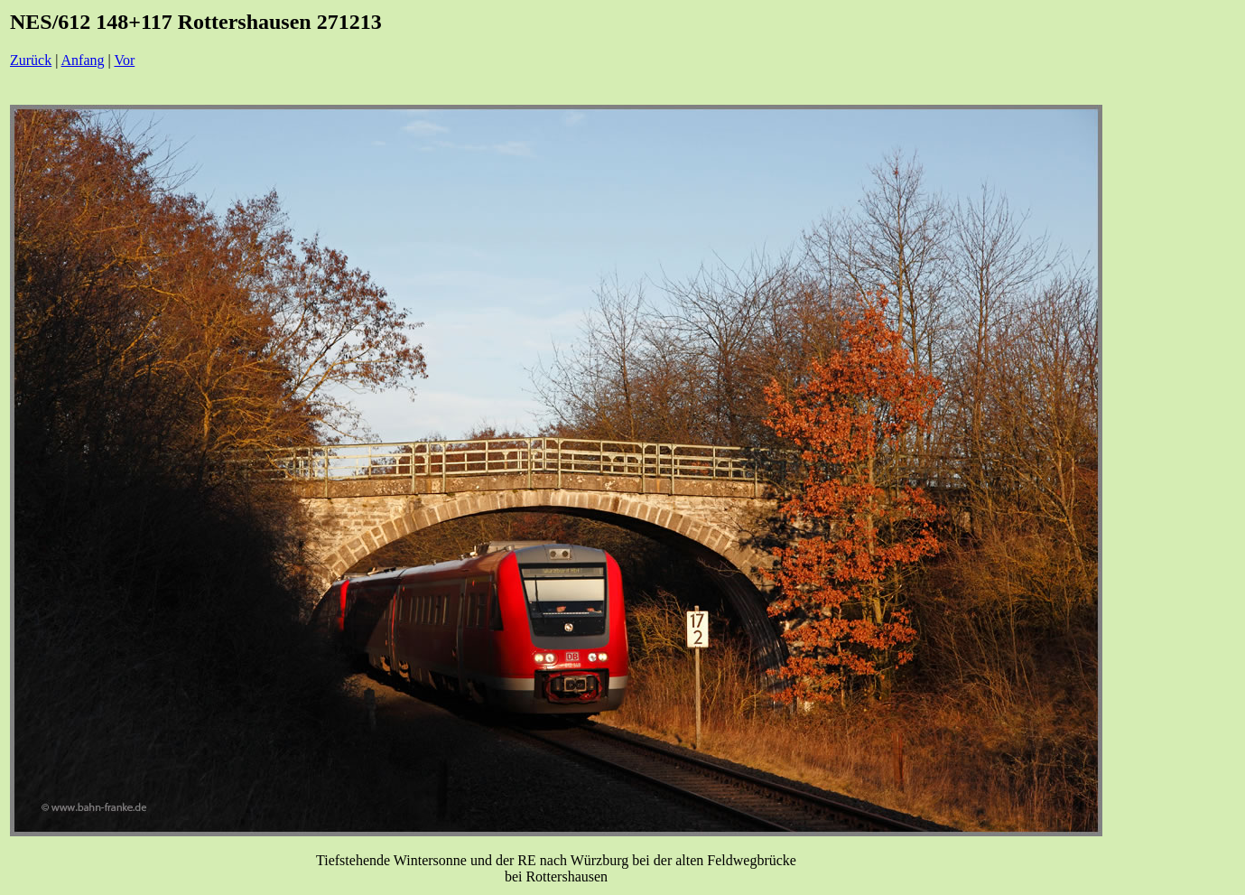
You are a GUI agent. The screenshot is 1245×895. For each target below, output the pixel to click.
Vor (124, 60)
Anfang (83, 60)
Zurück (30, 60)
